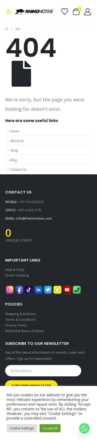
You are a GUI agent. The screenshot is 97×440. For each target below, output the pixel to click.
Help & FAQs (15, 269)
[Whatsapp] (84, 428)
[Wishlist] (65, 11)
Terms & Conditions (20, 319)
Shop (14, 150)
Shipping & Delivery (20, 313)
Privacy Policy (16, 325)
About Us (17, 141)
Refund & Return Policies (24, 331)
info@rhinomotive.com (33, 218)
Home (14, 131)
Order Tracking (17, 275)
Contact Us (18, 169)
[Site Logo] (34, 11)
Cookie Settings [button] (22, 428)
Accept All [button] (50, 428)
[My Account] (88, 11)
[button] (10, 11)
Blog (13, 160)
